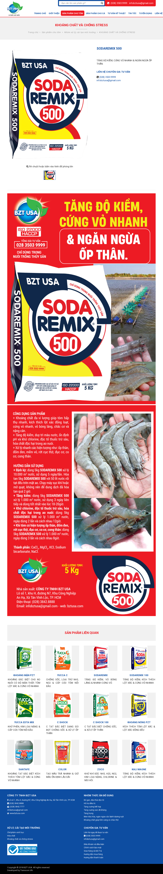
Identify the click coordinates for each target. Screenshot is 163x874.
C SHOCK (62, 722)
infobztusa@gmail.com (141, 3)
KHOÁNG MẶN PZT (24, 675)
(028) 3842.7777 (15, 807)
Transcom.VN (26, 870)
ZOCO (100, 769)
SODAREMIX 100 (139, 675)
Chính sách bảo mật (92, 848)
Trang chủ (40, 13)
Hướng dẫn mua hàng (93, 854)
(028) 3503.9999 (119, 3)
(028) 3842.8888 (15, 803)
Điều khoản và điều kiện (94, 844)
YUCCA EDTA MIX (24, 722)
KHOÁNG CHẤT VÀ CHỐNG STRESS (117, 32)
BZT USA (28, 867)
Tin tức (132, 13)
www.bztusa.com (16, 813)
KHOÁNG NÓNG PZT (139, 722)
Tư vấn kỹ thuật (117, 13)
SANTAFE (24, 769)
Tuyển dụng (145, 13)
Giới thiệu (54, 13)
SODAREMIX (101, 675)
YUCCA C (62, 675)
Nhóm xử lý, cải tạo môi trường (80, 32)
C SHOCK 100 (100, 722)
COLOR (62, 769)
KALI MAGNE (139, 769)
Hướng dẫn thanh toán (93, 857)
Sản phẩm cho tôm (72, 13)
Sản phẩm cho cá (95, 13)
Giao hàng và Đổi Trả (93, 851)
